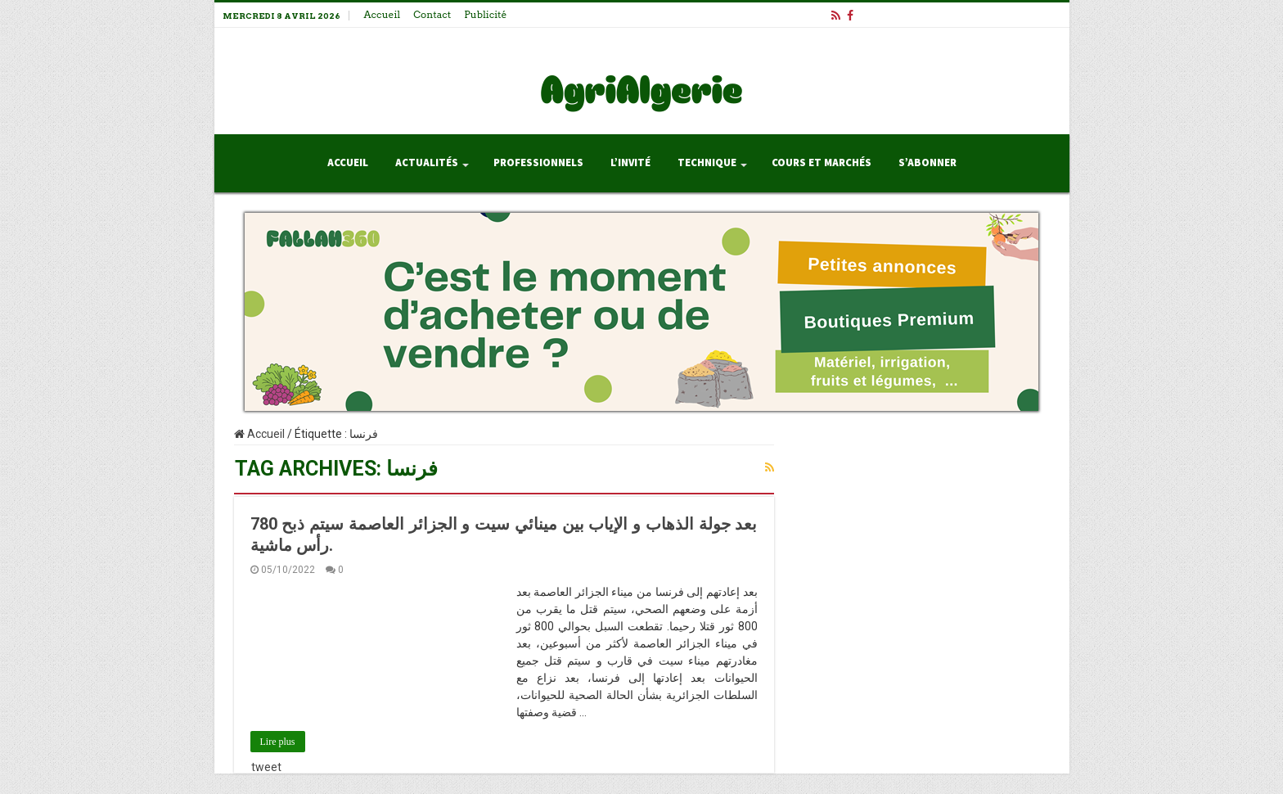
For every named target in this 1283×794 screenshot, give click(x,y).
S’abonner (927, 163)
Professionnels (538, 163)
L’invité (630, 163)
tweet (266, 767)
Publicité (485, 14)
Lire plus (277, 741)
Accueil (382, 14)
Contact (432, 14)
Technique (707, 163)
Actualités (426, 163)
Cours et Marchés (821, 163)
